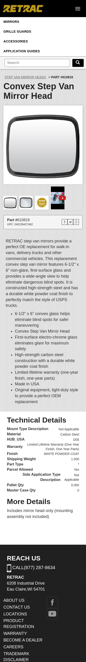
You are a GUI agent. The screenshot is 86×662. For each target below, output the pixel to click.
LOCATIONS (15, 614)
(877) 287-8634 (39, 567)
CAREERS (13, 647)
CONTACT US (16, 607)
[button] (64, 222)
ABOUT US (14, 600)
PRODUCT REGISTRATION (18, 623)
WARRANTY (15, 633)
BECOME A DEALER (22, 640)
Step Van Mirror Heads (25, 77)
